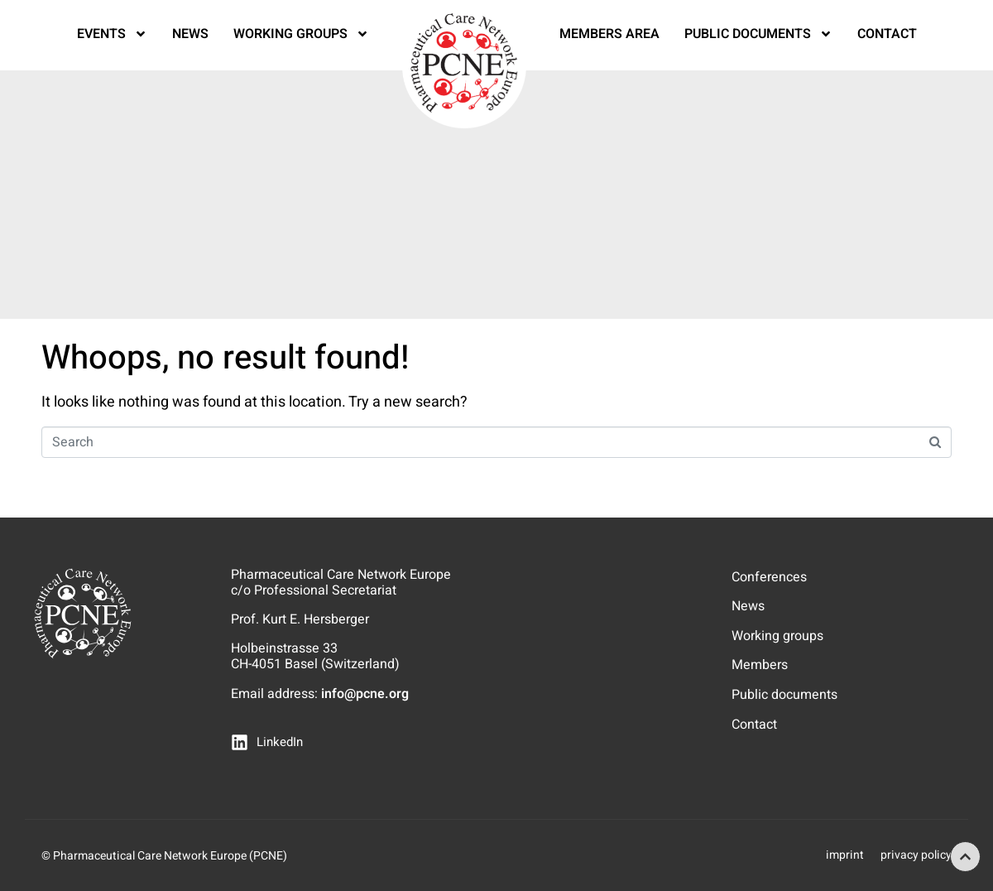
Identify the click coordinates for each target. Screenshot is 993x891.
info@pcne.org (365, 694)
